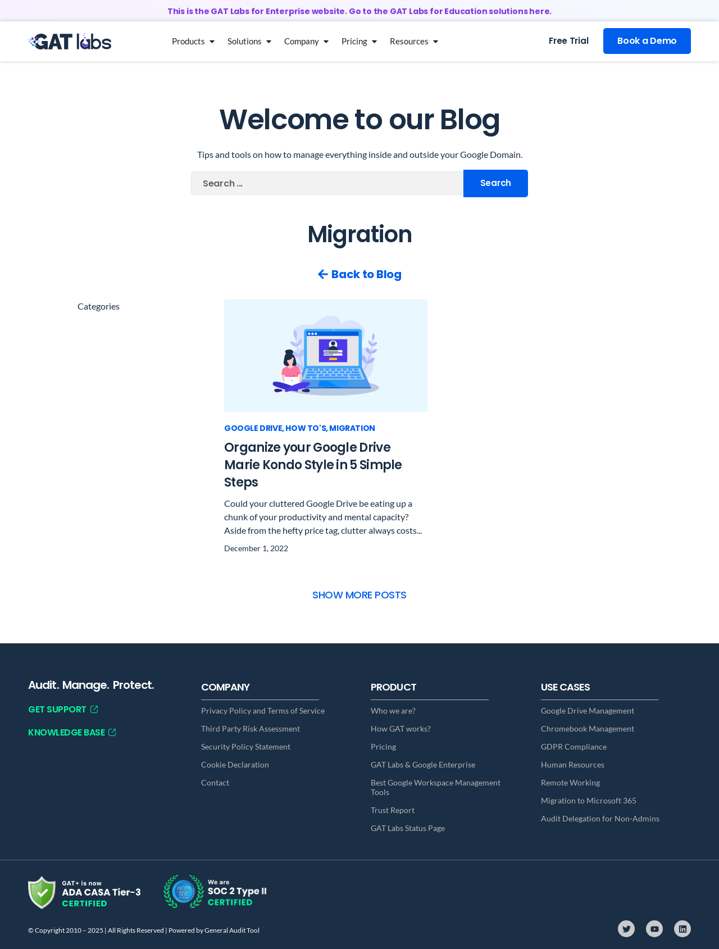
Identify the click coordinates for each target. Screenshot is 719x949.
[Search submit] (495, 183)
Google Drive (253, 428)
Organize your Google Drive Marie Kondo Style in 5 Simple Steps (313, 465)
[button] (359, 595)
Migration (352, 428)
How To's (305, 428)
